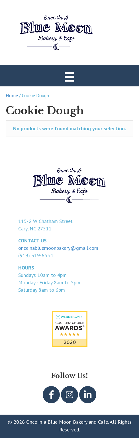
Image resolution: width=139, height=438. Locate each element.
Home (12, 95)
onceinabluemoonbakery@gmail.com (58, 248)
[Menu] (69, 76)
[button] (51, 394)
